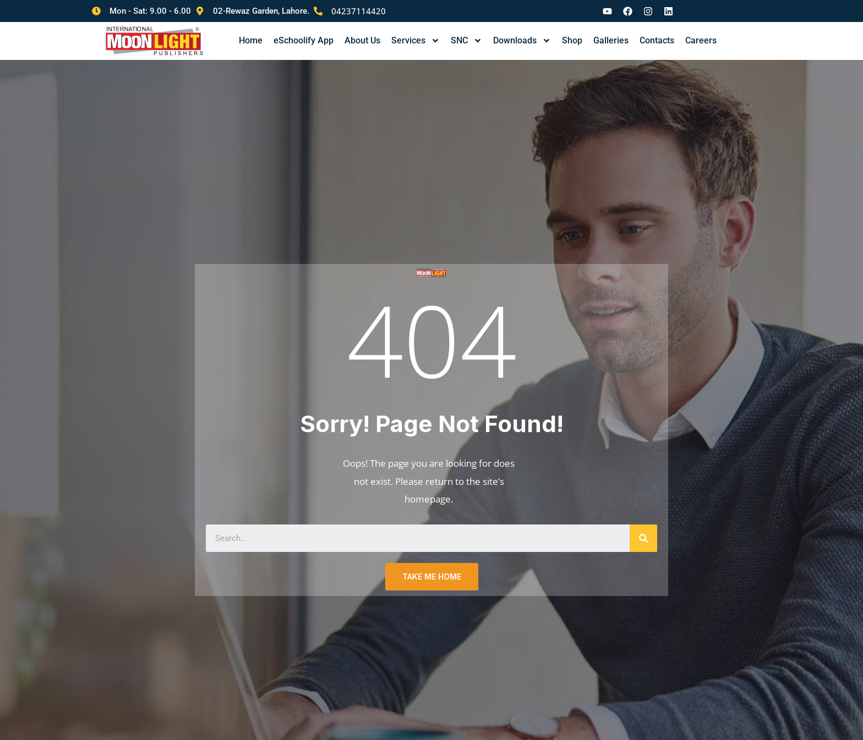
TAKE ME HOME (431, 577)
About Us (362, 40)
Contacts (657, 40)
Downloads (522, 41)
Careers (701, 40)
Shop (572, 40)
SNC (466, 41)
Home (251, 40)
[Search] (643, 539)
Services (415, 41)
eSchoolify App (304, 40)
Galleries (611, 40)
